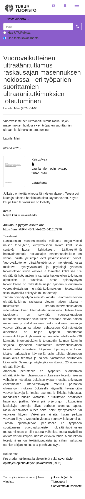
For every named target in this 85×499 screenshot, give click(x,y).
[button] (53, 5)
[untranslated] (38, 26)
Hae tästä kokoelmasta (20, 38)
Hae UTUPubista (16, 32)
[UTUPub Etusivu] (20, 7)
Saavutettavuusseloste (66, 486)
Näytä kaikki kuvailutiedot (20, 215)
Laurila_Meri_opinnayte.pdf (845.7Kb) (49, 169)
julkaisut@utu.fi (61, 477)
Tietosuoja (58, 481)
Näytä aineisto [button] (18, 19)
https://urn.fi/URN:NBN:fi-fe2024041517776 (32, 229)
